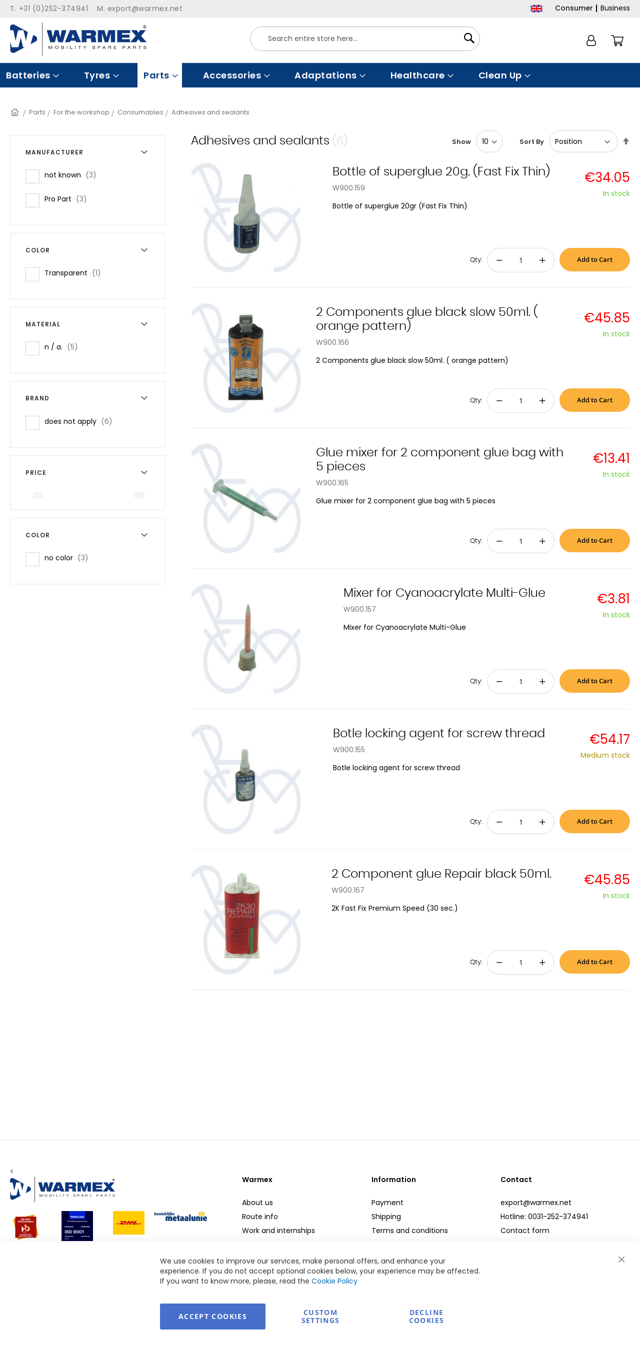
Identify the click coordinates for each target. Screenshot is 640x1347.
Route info (260, 1217)
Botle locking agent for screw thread (439, 734)
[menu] (320, 75)
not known (73, 174)
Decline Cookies (426, 1316)
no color (69, 557)
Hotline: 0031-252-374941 (544, 1217)
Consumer (574, 8)
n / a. (64, 346)
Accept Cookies (212, 1316)
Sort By (532, 141)
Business (615, 8)
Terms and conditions (410, 1231)
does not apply (81, 421)
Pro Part (68, 198)
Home (15, 112)
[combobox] (365, 38)
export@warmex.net (536, 1203)
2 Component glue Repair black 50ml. (442, 874)
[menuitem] (31, 75)
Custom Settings (321, 1316)
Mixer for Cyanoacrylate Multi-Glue (445, 593)
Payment (388, 1203)
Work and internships (278, 1231)
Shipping (386, 1217)
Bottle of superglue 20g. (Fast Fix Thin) (441, 172)
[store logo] (78, 39)
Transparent (75, 272)
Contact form (525, 1231)
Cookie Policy (335, 1281)
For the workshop (82, 112)
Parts (37, 112)
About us (257, 1203)
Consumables (141, 112)
